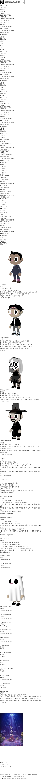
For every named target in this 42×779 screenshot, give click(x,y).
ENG (1, 44)
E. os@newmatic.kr (18, 776)
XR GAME (3, 17)
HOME (2, 49)
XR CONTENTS (4, 28)
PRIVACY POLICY (5, 767)
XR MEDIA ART (4, 32)
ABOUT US (3, 763)
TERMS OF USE (5, 765)
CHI (1, 47)
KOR (1, 42)
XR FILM (2, 24)
